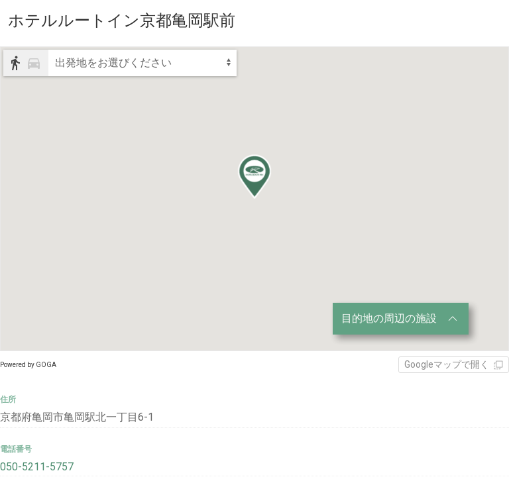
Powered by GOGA (28, 364)
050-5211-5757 (37, 466)
